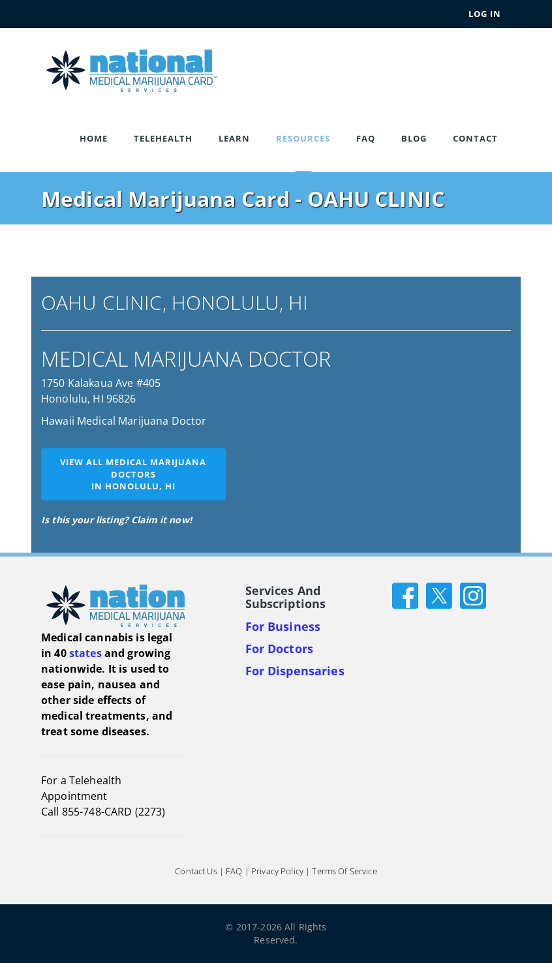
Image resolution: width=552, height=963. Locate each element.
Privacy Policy (277, 871)
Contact (475, 138)
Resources (303, 138)
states (85, 653)
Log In (484, 14)
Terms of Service (344, 871)
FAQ (365, 138)
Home (94, 138)
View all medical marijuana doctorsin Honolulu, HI (133, 474)
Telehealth (163, 138)
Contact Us (196, 871)
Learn (234, 138)
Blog (414, 138)
